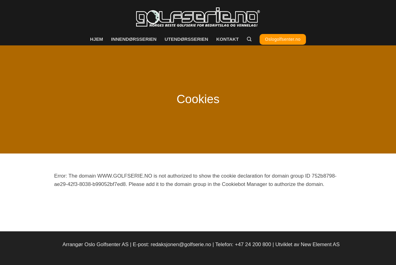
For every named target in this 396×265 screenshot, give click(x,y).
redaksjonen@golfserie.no (181, 244)
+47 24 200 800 (253, 244)
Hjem (96, 39)
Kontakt (227, 39)
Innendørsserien (134, 39)
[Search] (249, 39)
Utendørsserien (186, 39)
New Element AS (320, 244)
